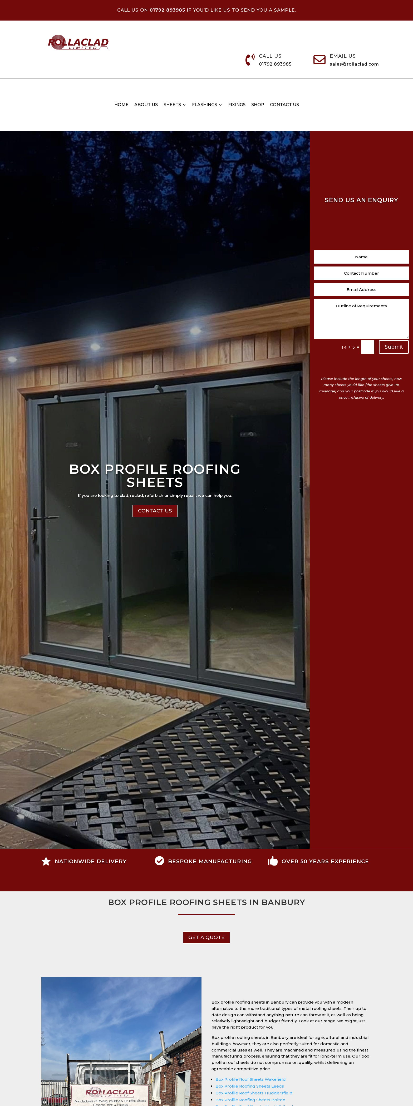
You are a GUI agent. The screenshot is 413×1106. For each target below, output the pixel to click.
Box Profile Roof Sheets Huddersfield (254, 1092)
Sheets (172, 105)
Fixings (236, 105)
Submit (394, 346)
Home (121, 105)
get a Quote (206, 937)
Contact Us (155, 511)
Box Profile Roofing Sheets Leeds (249, 1086)
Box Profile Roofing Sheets (155, 475)
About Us (146, 105)
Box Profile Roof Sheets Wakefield (250, 1079)
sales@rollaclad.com (354, 64)
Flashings (204, 105)
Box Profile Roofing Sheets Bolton (250, 1099)
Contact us (284, 105)
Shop (257, 105)
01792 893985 (275, 64)
